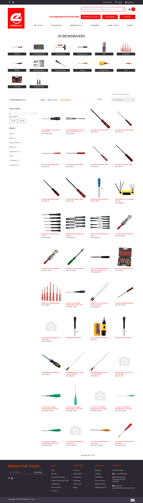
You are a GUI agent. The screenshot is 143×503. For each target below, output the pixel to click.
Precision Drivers (38, 70)
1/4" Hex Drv (46, 132)
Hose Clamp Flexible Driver (100, 268)
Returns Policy (100, 484)
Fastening (95, 25)
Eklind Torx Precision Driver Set (100, 234)
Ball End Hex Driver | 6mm (50, 199)
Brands (54, 474)
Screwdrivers (65, 100)
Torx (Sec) (17, 87)
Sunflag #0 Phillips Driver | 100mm (124, 441)
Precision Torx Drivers (123, 338)
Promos (127, 17)
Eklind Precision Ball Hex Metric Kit (51, 234)
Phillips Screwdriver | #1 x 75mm (51, 338)
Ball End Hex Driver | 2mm (50, 164)
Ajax (12, 134)
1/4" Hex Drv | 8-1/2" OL (73, 132)
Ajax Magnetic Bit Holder (50, 130)
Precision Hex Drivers (73, 338)
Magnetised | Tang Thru (74, 305)
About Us (98, 470)
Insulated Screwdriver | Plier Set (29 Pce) (124, 268)
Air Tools (39, 25)
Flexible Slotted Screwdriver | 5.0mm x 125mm (75, 268)
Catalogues (110, 17)
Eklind (13, 147)
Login (118, 2)
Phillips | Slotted (96, 305)
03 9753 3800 (117, 470)
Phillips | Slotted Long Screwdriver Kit (100, 303)
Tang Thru (45, 339)
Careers (98, 474)
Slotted (82, 70)
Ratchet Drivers (61, 70)
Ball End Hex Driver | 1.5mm (99, 130)
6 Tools (118, 201)
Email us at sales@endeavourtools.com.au (123, 488)
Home (43, 100)
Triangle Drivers (39, 87)
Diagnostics (76, 25)
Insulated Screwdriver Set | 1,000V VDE (51, 303)
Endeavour (15, 151)
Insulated (126, 54)
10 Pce (93, 236)
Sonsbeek (14, 160)
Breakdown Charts (90, 17)
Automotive (57, 25)
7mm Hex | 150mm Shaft (98, 270)
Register (129, 2)
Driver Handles (60, 54)
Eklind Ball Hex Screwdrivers (100, 199)
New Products (56, 487)
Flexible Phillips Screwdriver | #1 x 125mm (124, 234)
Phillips (17, 70)
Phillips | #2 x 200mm (73, 303)
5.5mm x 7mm (119, 374)
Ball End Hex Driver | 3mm (74, 164)
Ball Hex (17, 54)
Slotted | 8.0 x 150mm (49, 441)
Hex (104, 54)
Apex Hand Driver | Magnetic (75, 130)
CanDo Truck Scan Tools (60, 480)
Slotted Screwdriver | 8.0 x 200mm (75, 441)
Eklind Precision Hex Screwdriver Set (75, 234)
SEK (12, 156)
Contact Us (107, 2)
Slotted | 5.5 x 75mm (48, 407)
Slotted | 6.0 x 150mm (73, 407)
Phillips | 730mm (71, 374)
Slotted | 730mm (96, 374)
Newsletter (99, 477)
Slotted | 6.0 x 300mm (122, 407)
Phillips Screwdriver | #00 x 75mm (124, 303)
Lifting (130, 25)
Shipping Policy (100, 487)
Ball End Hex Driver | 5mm (123, 164)
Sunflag (14, 165)
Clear (22, 121)
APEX (12, 138)
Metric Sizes (95, 201)
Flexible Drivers (82, 54)
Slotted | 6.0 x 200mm (98, 407)
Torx (126, 70)
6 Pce (43, 236)
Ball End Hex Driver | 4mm (99, 164)
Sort (100, 99)
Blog (53, 470)
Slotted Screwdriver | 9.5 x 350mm (100, 441)
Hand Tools (114, 25)
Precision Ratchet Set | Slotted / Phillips (100, 338)
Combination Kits (39, 54)
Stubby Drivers (104, 70)
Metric (68, 236)
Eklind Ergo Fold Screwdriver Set (124, 199)
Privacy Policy (100, 480)
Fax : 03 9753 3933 (119, 474)
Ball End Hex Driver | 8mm (74, 199)
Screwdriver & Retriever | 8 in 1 (51, 372)
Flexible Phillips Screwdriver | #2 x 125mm (51, 268)
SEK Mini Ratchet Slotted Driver (124, 372)
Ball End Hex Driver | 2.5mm (124, 130)
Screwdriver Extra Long (74, 372)
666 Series (118, 443)
